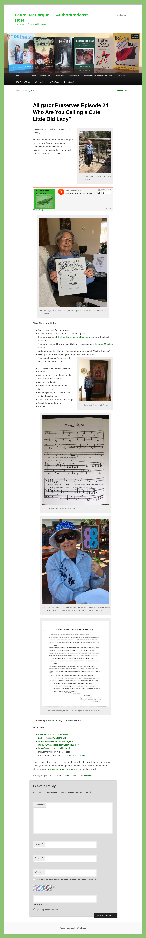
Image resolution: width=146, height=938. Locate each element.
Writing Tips (45, 76)
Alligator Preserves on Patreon (62, 769)
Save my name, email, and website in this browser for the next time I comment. (66, 880)
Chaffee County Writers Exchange (73, 337)
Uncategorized (58, 776)
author (69, 776)
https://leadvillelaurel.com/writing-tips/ (56, 741)
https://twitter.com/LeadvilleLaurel (54, 748)
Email (39, 858)
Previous (118, 91)
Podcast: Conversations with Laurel (98, 76)
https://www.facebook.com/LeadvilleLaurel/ (58, 745)
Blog (17, 76)
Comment (40, 805)
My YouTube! (53, 82)
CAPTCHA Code (39, 904)
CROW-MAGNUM (22, 82)
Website (38, 872)
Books (33, 76)
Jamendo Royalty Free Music (71, 755)
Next (128, 91)
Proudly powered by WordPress (73, 928)
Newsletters (59, 76)
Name (39, 844)
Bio (25, 76)
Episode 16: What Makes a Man (53, 734)
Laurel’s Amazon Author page (52, 738)
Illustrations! (69, 82)
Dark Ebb (121, 76)
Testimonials (74, 76)
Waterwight (39, 82)
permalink (88, 776)
